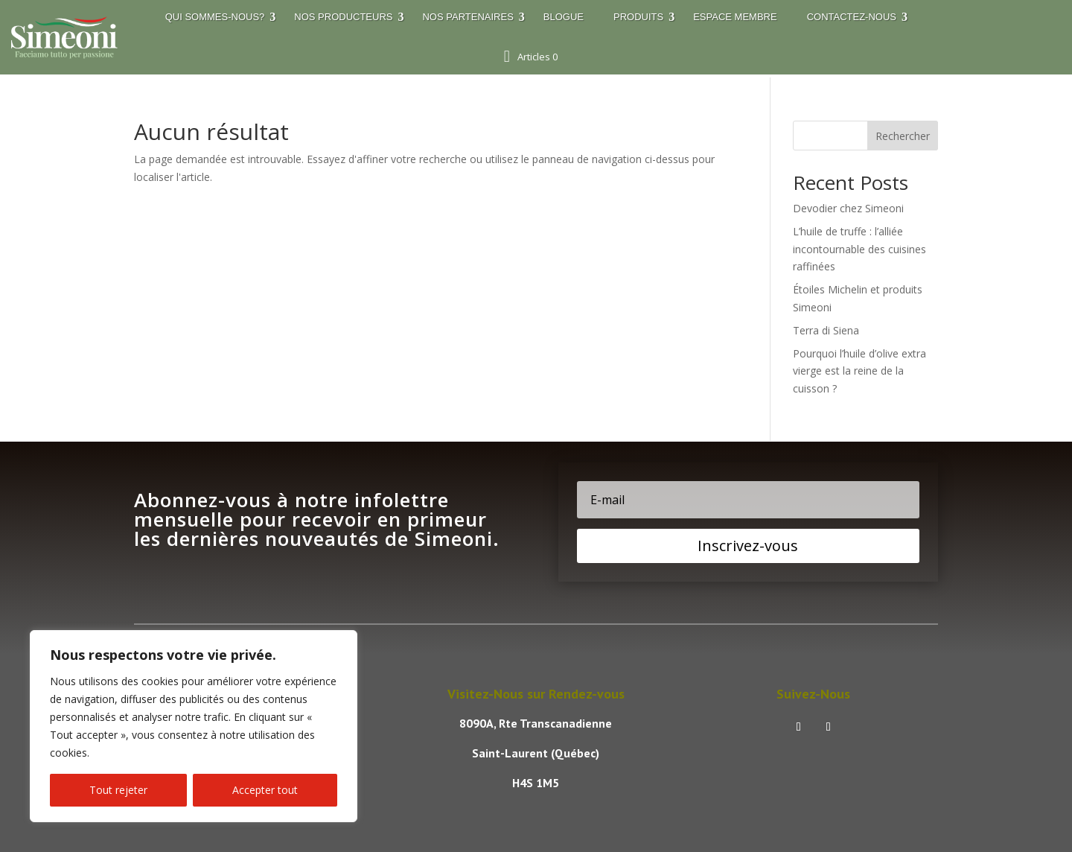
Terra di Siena (826, 330)
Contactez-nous (851, 16)
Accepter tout (265, 790)
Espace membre (734, 16)
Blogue (563, 16)
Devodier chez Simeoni (848, 208)
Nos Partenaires (467, 16)
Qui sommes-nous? (215, 16)
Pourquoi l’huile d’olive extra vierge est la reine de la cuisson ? (859, 371)
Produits (638, 16)
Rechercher (902, 136)
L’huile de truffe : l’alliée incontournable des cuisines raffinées (859, 249)
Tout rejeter (118, 790)
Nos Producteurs (343, 16)
